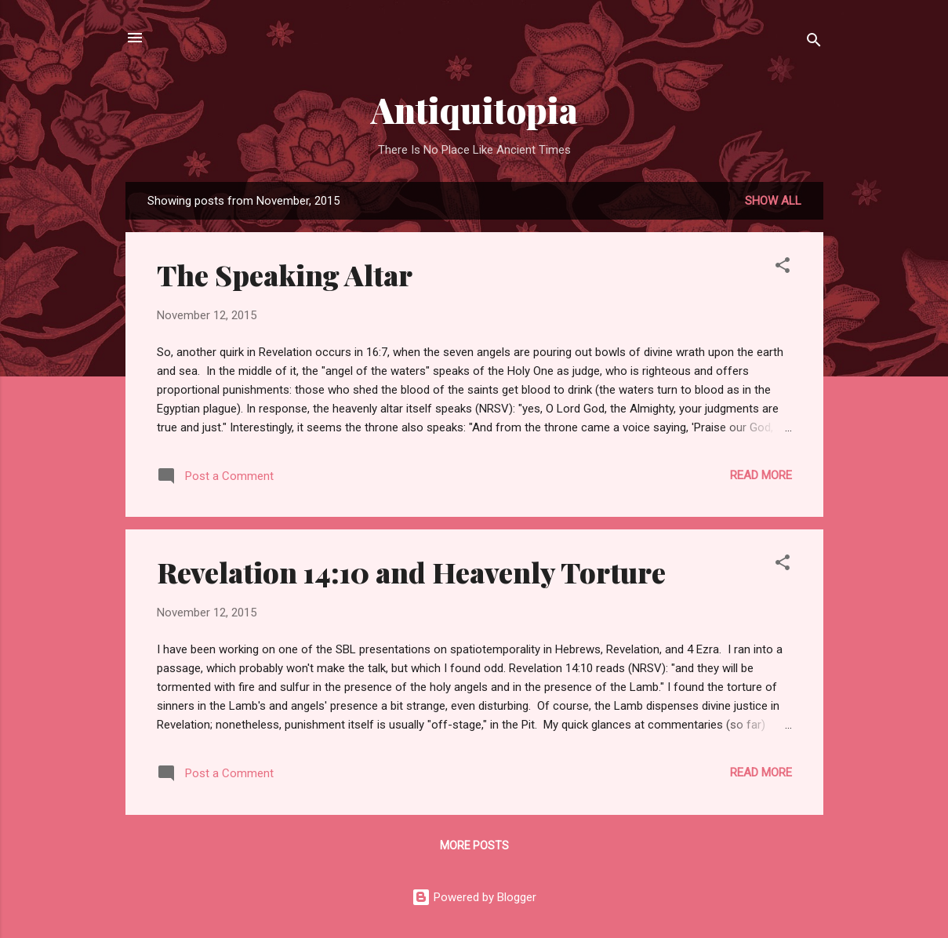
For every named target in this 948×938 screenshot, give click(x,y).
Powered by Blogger (474, 897)
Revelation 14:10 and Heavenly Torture (411, 572)
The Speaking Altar (284, 274)
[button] (782, 268)
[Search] (814, 43)
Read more (761, 475)
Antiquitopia (474, 109)
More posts (474, 845)
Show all (773, 201)
